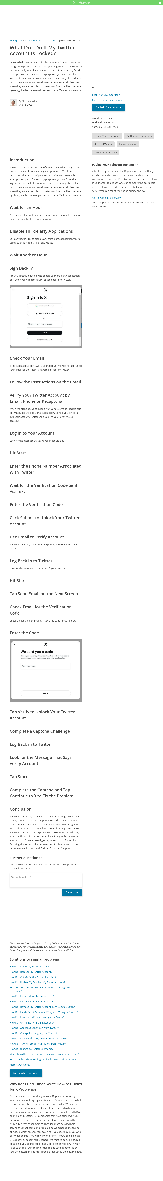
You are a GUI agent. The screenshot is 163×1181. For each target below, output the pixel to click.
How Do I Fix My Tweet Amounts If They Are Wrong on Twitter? (44, 1012)
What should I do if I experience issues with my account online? (44, 1054)
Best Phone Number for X (106, 94)
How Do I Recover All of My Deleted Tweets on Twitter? (39, 1038)
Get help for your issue (26, 1073)
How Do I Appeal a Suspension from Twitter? (34, 1027)
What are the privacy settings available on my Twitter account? (44, 1059)
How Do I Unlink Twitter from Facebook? (32, 1022)
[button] (160, 2)
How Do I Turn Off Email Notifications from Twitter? (38, 1043)
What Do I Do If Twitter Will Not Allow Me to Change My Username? (40, 989)
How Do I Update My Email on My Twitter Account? (37, 982)
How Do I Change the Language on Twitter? (33, 1033)
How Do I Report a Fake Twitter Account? (32, 996)
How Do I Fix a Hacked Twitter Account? (31, 1001)
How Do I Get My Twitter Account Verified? (33, 977)
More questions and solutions (108, 100)
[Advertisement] (46, 131)
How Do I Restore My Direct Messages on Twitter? (37, 1017)
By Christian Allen (28, 101)
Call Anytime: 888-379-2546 (107, 197)
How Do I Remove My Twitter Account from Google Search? (42, 1006)
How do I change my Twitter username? (31, 1049)
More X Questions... (20, 1064)
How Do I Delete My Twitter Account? (30, 966)
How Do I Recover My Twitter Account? (31, 971)
